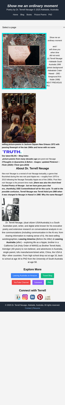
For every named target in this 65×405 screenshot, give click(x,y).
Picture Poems (40, 15)
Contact (28, 308)
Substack (38, 282)
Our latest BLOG (9, 156)
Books (29, 15)
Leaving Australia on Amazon (25, 276)
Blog (22, 15)
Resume (36, 308)
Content (24, 189)
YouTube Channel (21, 282)
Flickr (4, 165)
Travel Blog (47, 276)
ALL (48, 86)
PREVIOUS (57, 83)
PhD (50, 15)
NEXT (49, 83)
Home (15, 15)
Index (31, 189)
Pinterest (54, 162)
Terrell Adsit (43, 192)
